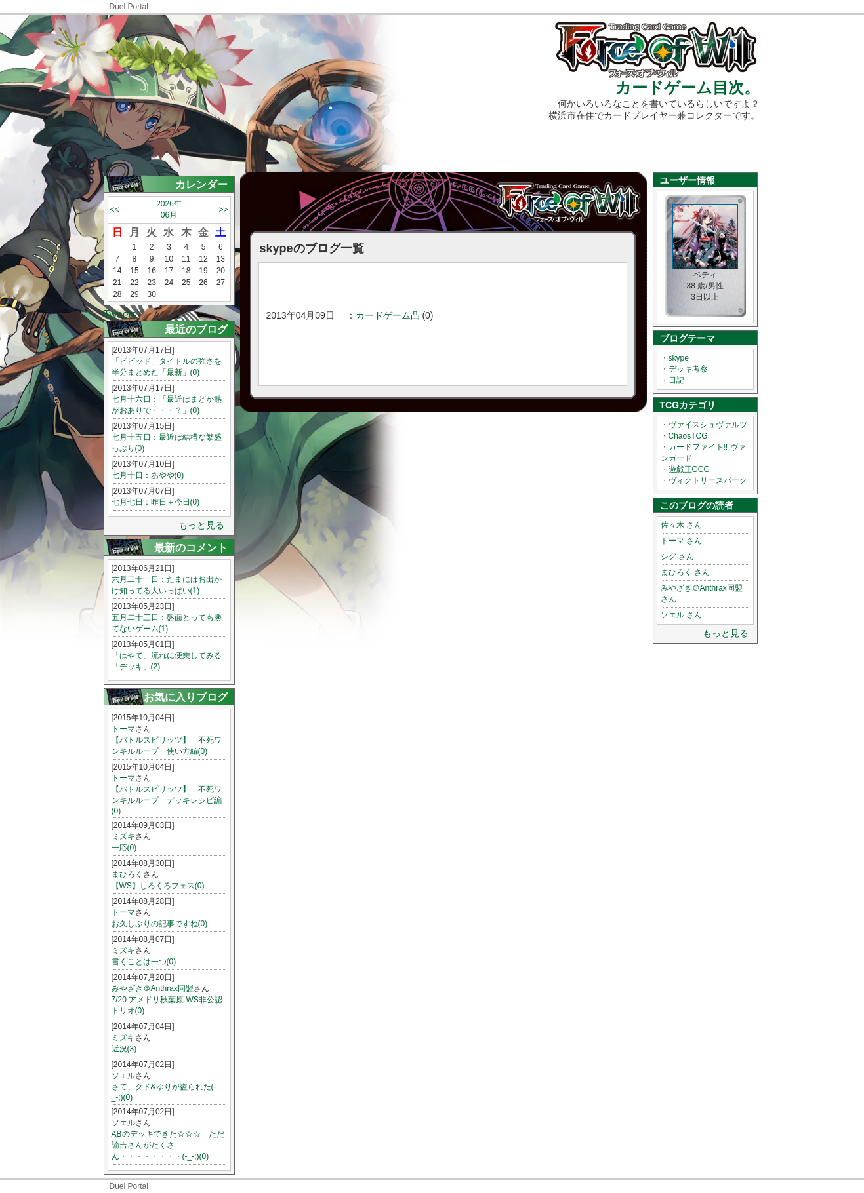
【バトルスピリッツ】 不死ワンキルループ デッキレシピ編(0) (167, 800)
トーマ (123, 728)
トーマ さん (681, 540)
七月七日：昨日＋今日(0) (156, 502)
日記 (676, 380)
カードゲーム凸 (388, 315)
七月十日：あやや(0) (148, 475)
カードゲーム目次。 (687, 87)
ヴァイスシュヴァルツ (708, 424)
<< (114, 209)
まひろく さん (685, 572)
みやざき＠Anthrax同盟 (153, 988)
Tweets (120, 314)
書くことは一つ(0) (144, 961)
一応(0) (124, 847)
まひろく (127, 874)
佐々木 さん (681, 525)
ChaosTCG (688, 435)
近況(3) (124, 1048)
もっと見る (201, 525)
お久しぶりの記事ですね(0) (160, 923)
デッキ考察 (688, 369)
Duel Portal (129, 6)
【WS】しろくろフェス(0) (158, 885)
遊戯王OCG (689, 469)
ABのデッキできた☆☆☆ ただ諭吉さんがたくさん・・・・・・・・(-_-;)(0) (168, 1145)
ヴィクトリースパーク (708, 480)
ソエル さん (681, 614)
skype (679, 357)
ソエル (123, 1075)
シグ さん (677, 556)
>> (223, 209)
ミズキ (123, 836)
